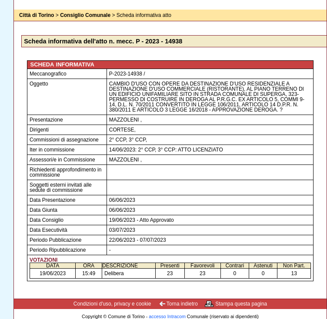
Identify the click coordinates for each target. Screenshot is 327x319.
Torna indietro (182, 304)
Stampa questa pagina (241, 304)
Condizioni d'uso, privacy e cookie (112, 304)
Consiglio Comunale (85, 15)
